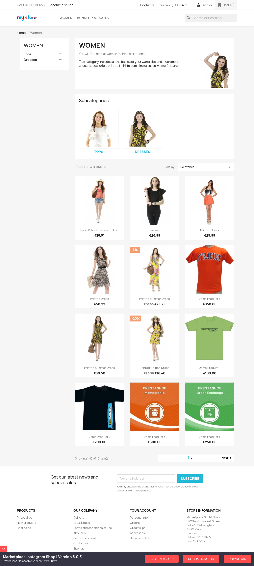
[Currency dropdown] (181, 5)
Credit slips (137, 528)
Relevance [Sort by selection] (206, 167)
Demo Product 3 (154, 437)
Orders (135, 523)
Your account (143, 510)
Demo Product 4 (210, 437)
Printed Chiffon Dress (154, 368)
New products (26, 523)
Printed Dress (209, 230)
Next (227, 458)
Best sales (24, 528)
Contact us (81, 543)
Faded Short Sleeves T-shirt (99, 230)
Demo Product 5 (209, 299)
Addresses (137, 533)
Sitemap (79, 548)
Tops (27, 54)
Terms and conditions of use (92, 528)
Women (66, 18)
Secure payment (84, 538)
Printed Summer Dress (154, 299)
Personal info (139, 517)
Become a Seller (60, 5)
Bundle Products (93, 18)
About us (79, 533)
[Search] (211, 18)
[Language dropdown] (148, 5)
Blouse (154, 230)
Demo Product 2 (99, 437)
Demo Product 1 (209, 368)
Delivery (78, 517)
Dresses (30, 60)
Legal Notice (81, 523)
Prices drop (25, 517)
